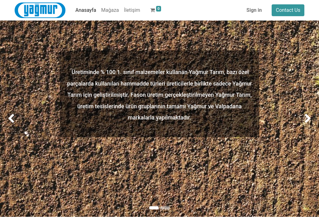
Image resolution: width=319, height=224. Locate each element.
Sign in (254, 10)
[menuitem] (86, 10)
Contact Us (288, 10)
